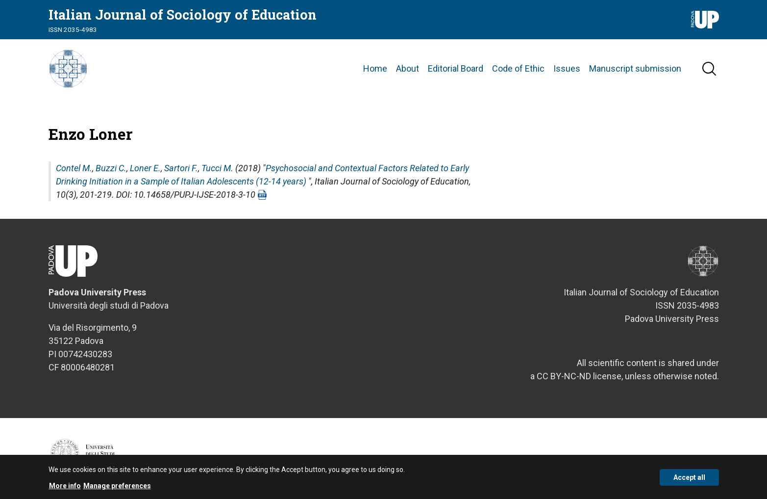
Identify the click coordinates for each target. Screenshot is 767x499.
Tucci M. (217, 168)
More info (65, 488)
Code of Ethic (518, 68)
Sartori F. (181, 168)
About (407, 68)
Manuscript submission (635, 68)
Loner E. (145, 168)
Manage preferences (117, 488)
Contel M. (74, 168)
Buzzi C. (111, 168)
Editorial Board (455, 68)
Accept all (689, 480)
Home (375, 68)
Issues (566, 68)
